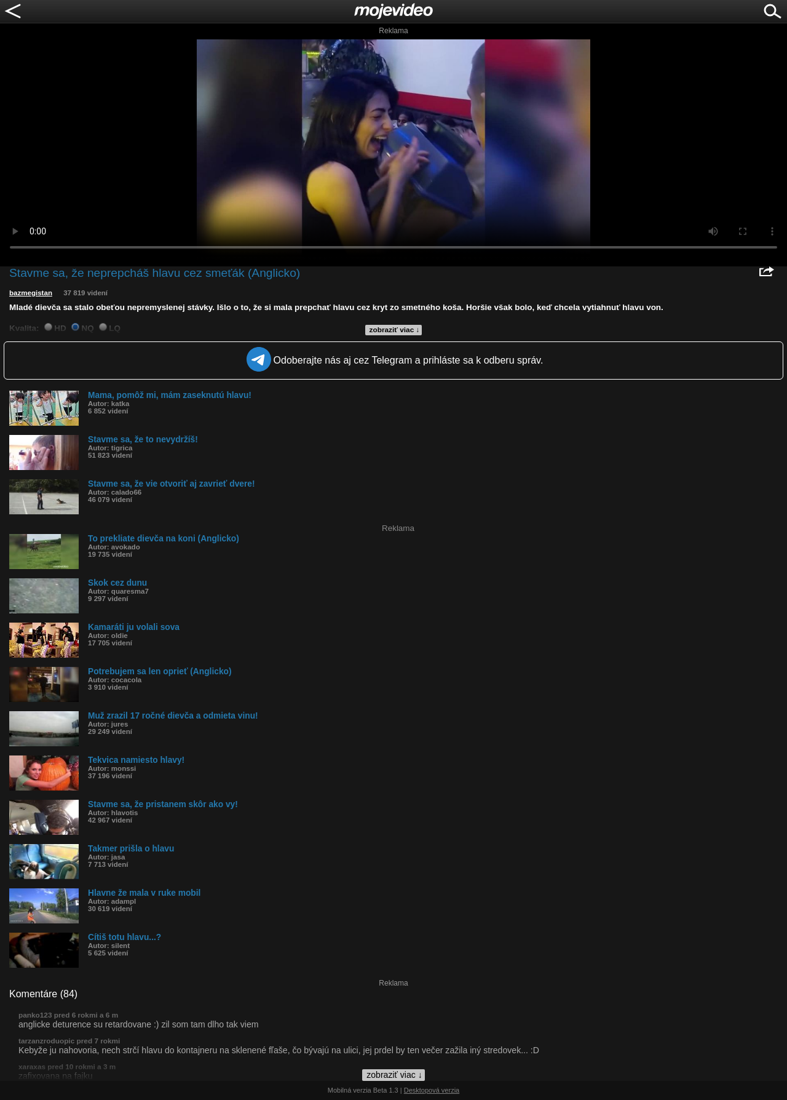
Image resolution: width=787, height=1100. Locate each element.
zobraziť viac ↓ (395, 329)
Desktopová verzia (432, 1090)
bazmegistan (30, 293)
